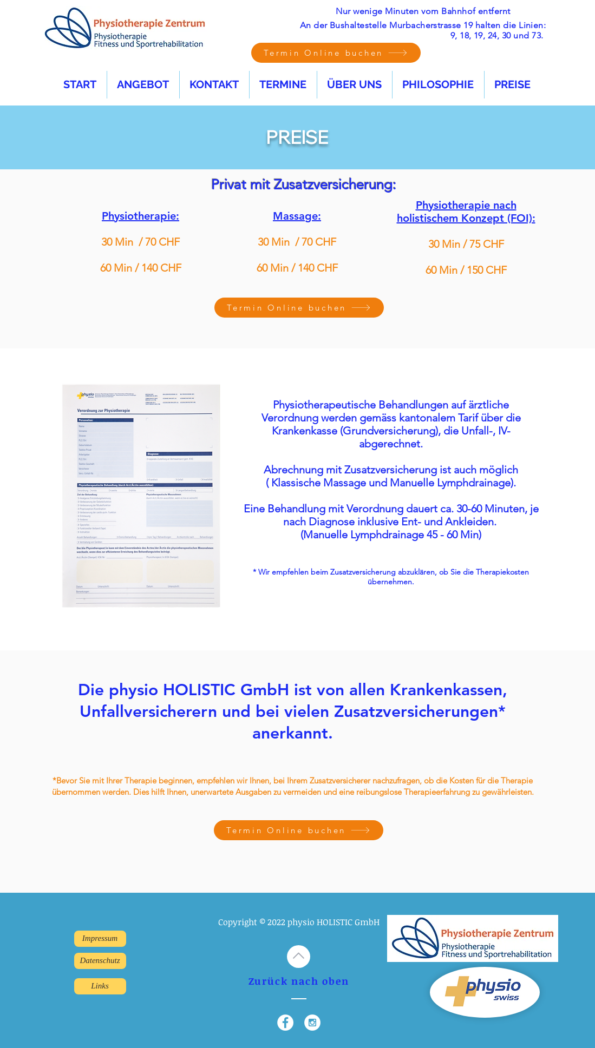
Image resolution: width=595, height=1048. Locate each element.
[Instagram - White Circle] (312, 1022)
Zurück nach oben (299, 980)
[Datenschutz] (100, 961)
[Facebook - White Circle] (285, 1022)
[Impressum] (100, 939)
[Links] (100, 986)
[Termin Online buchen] (336, 53)
